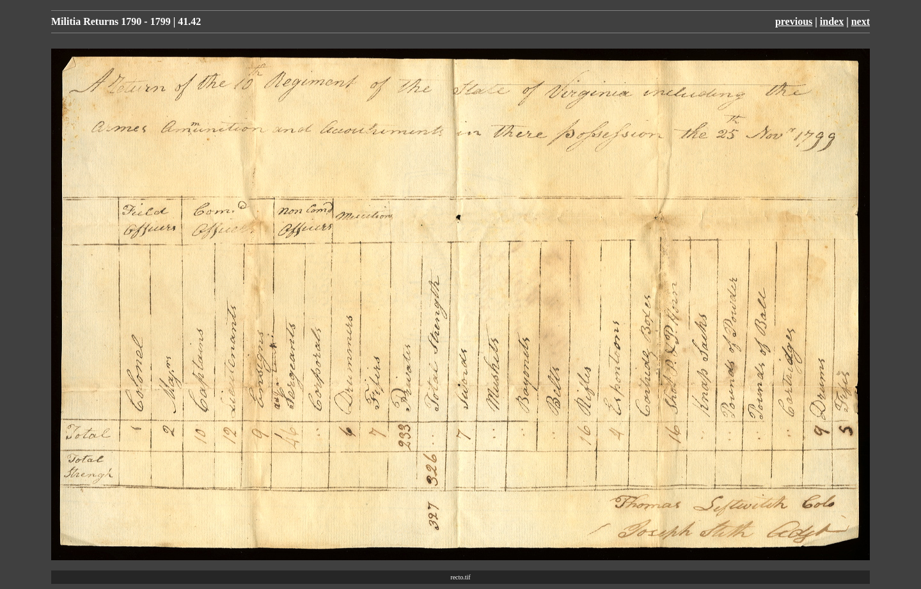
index (832, 21)
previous (793, 21)
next (860, 21)
